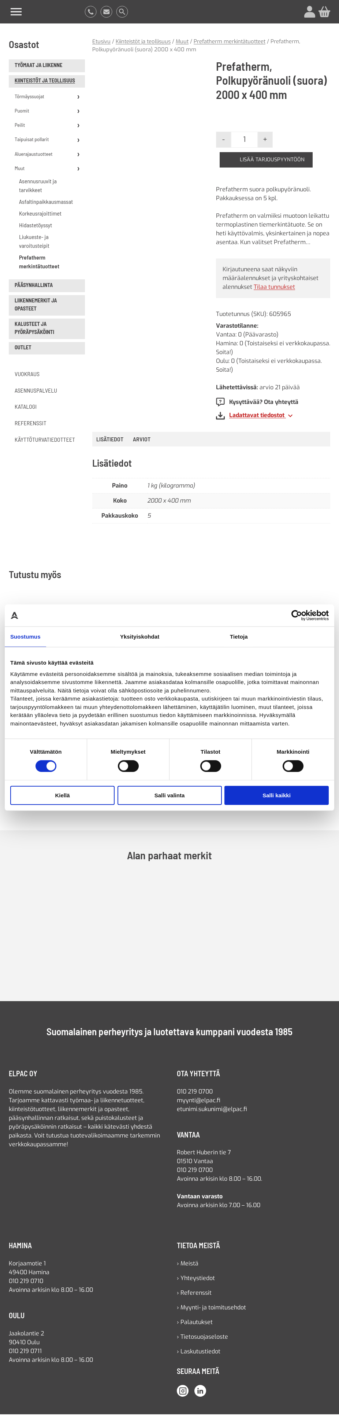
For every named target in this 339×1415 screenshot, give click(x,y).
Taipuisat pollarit (32, 140)
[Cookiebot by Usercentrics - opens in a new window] (297, 615)
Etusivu (101, 42)
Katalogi (26, 407)
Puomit (22, 111)
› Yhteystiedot (196, 1279)
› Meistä (187, 1264)
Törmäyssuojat (29, 97)
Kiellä (62, 795)
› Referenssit (194, 1293)
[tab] (141, 440)
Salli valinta (169, 795)
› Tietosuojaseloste (202, 1337)
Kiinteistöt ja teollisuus (45, 81)
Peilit (20, 125)
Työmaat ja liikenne (38, 66)
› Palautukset (195, 1323)
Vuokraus (27, 374)
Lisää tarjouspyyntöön (272, 160)
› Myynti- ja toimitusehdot (211, 1308)
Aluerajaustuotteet (33, 154)
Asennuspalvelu (36, 390)
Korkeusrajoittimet (40, 213)
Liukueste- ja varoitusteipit (34, 242)
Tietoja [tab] (239, 636)
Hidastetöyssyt (35, 225)
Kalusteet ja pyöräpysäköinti (34, 329)
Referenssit (30, 423)
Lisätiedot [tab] (109, 440)
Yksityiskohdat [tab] (139, 636)
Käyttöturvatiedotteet (45, 440)
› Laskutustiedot (198, 1352)
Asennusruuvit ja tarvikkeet (38, 186)
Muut (20, 169)
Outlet (23, 348)
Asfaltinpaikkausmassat (46, 202)
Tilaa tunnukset (274, 287)
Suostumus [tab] (25, 636)
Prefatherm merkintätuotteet (39, 262)
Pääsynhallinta (34, 286)
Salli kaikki (276, 795)
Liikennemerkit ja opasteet (36, 305)
